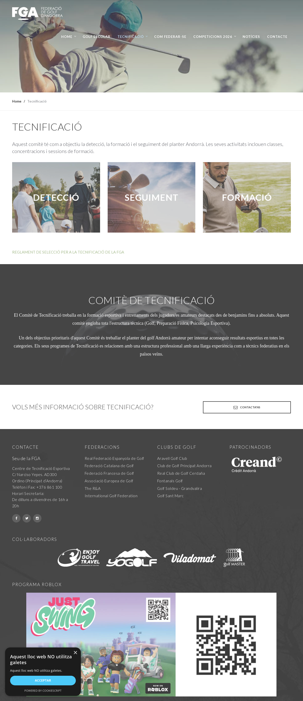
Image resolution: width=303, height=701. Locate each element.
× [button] (75, 653)
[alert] (43, 671)
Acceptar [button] (43, 680)
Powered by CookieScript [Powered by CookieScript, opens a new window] (43, 690)
